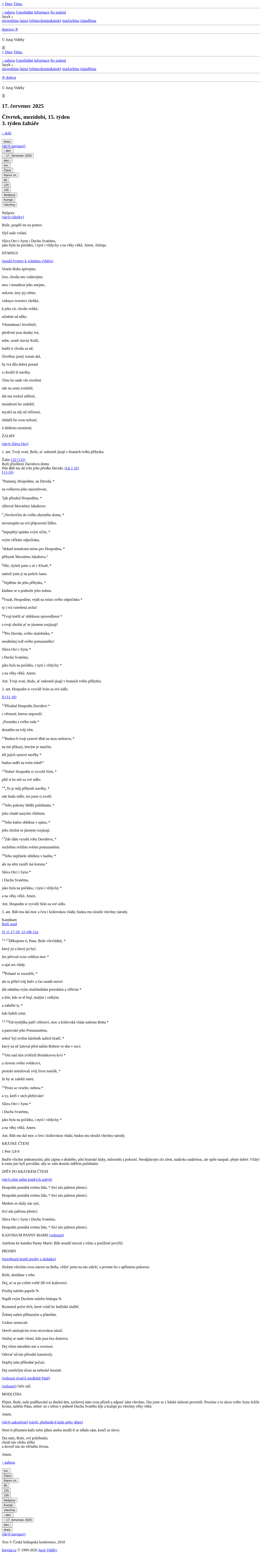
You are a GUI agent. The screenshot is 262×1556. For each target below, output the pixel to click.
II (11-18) (9, 697)
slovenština (10, 21)
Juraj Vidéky (47, 1550)
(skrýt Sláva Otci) (15, 444)
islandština (88, 21)
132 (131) (18, 460)
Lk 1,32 (72, 468)
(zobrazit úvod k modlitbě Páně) (26, 1378)
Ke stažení (58, 12)
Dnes (9, 4)
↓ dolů (6, 133)
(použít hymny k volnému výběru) (27, 261)
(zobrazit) (57, 1235)
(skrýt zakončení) (15, 1422)
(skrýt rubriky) (13, 217)
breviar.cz (9, 1550)
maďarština (70, 21)
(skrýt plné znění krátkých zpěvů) (27, 1179)
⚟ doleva (9, 77)
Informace (42, 12)
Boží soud (9, 924)
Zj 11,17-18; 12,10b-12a (20, 932)
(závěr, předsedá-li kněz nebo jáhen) (56, 1422)
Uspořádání (24, 12)
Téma (18, 4)
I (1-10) (7, 472)
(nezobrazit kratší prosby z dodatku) (29, 1259)
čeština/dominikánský (45, 21)
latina (24, 21)
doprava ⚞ (10, 29)
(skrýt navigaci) (13, 146)
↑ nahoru (8, 12)
